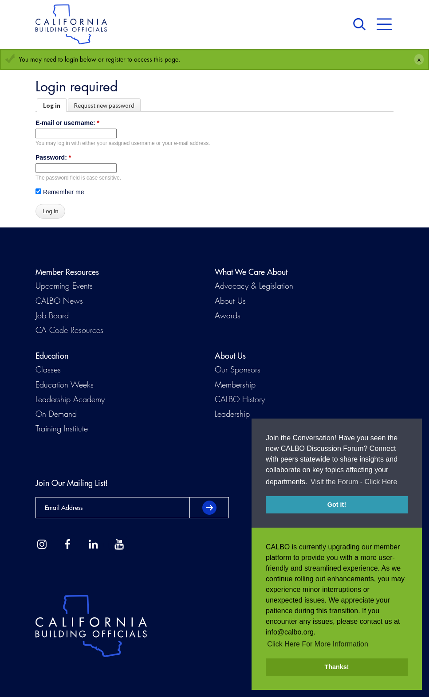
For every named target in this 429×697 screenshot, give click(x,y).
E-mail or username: (67, 122)
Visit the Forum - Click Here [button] (354, 482)
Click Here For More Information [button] (317, 644)
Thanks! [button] (336, 666)
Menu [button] (384, 24)
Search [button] (361, 24)
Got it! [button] (336, 504)
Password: (53, 157)
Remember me (59, 192)
